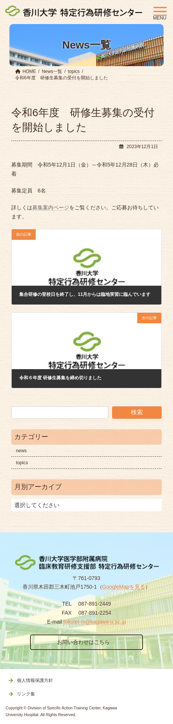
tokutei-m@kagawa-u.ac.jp (95, 622)
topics (22, 462)
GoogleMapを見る (123, 587)
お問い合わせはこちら (83, 642)
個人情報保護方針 (35, 680)
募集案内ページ (50, 207)
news (21, 450)
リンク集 (26, 694)
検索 (137, 412)
